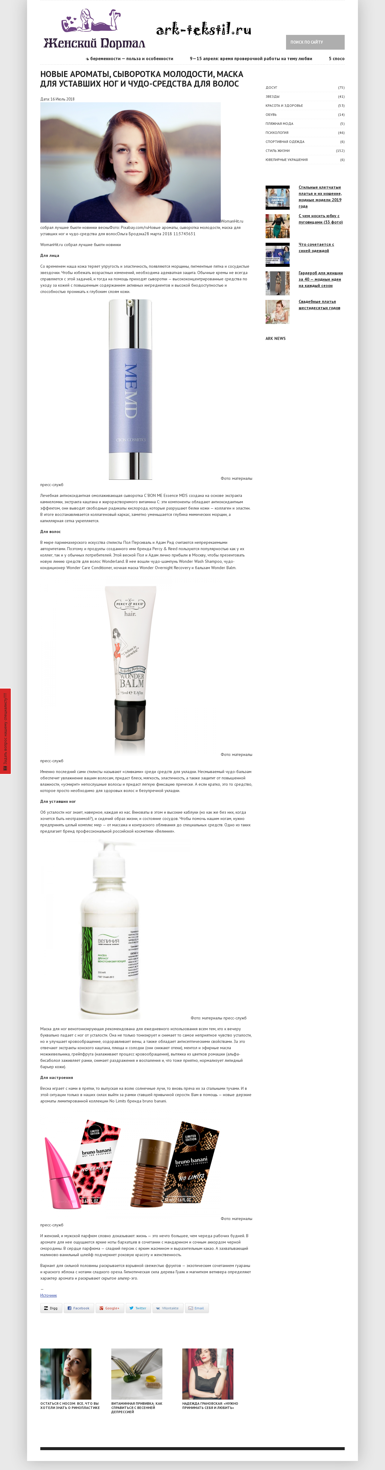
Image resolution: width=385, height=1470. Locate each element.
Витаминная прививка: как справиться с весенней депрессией (136, 1407)
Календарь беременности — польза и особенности (121, 58)
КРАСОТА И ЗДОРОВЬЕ (284, 105)
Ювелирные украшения (287, 159)
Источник (48, 1295)
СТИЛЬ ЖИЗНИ (278, 150)
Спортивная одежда (285, 141)
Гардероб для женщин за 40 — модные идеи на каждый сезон (321, 279)
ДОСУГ (271, 87)
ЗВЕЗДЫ (272, 96)
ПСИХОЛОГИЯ (277, 132)
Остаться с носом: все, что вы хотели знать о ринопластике (70, 1405)
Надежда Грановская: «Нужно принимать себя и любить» (210, 1405)
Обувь (271, 114)
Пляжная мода (279, 123)
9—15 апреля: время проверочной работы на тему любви (253, 58)
